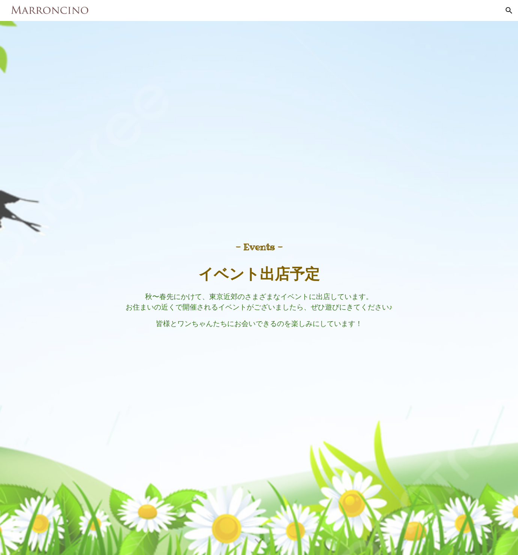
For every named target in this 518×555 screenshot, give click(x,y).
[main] (259, 288)
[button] (509, 10)
